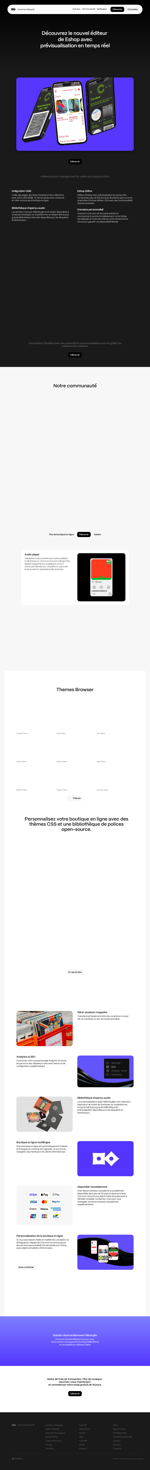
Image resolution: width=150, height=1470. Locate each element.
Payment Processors (55, 1433)
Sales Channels (52, 1429)
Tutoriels (83, 1441)
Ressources (84, 1429)
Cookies (117, 1441)
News (115, 1425)
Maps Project (119, 1429)
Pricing (48, 1445)
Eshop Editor (51, 1437)
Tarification (102, 9)
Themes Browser (53, 1441)
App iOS (83, 1425)
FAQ (81, 1437)
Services (49, 1449)
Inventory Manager (54, 1425)
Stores (82, 1433)
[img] (13, 9)
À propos (117, 1449)
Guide (82, 1445)
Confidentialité (119, 1433)
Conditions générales (122, 1437)
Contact (117, 1445)
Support (83, 1449)
